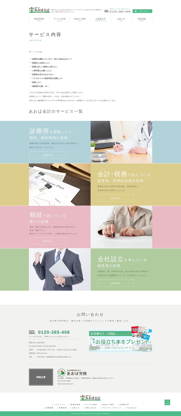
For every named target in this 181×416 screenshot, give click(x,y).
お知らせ (76, 408)
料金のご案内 (108, 404)
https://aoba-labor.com (65, 384)
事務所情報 (75, 404)
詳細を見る (48, 155)
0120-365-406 (120, 11)
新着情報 (50, 408)
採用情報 (63, 408)
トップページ (59, 404)
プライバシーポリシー (111, 408)
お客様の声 (124, 404)
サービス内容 (91, 404)
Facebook (132, 408)
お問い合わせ (144, 11)
